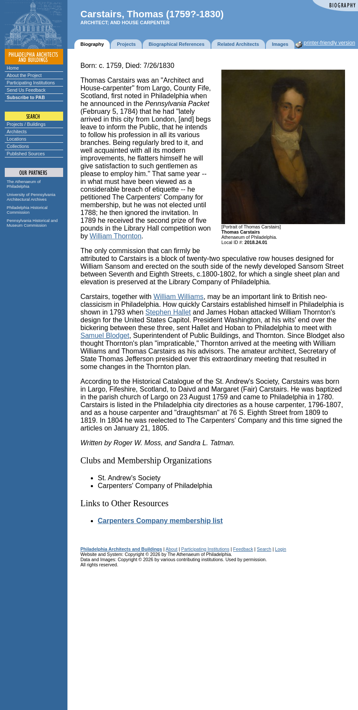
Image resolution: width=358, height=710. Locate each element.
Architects (17, 131)
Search (264, 549)
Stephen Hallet (168, 312)
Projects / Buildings (26, 124)
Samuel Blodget (104, 335)
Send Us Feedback (26, 90)
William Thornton (115, 236)
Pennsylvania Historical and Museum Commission (32, 223)
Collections (18, 146)
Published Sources (26, 153)
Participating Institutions (31, 82)
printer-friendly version (329, 43)
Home (13, 68)
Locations (16, 138)
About (172, 549)
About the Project (24, 75)
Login (280, 549)
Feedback (243, 549)
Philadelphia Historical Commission (27, 210)
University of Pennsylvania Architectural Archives (31, 197)
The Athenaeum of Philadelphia (24, 184)
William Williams (178, 296)
